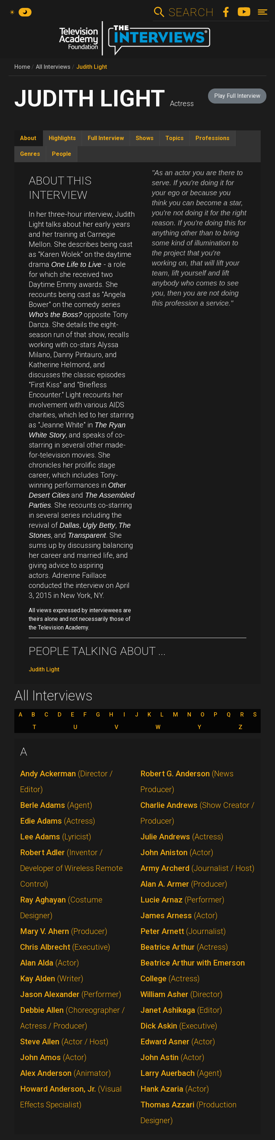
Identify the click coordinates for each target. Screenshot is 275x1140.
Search (191, 12)
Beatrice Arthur (184, 947)
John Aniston (176, 852)
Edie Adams (57, 820)
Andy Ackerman (66, 781)
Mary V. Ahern (63, 931)
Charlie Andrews (197, 813)
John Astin (172, 1057)
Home (22, 66)
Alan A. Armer (183, 884)
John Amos (53, 1057)
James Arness (179, 915)
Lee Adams (55, 836)
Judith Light (91, 66)
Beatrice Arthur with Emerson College (192, 970)
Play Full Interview (237, 95)
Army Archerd (197, 868)
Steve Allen (64, 1041)
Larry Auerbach (181, 1073)
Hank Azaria (174, 1088)
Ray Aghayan (61, 907)
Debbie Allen (72, 1018)
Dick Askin (178, 1025)
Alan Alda (49, 962)
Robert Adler (71, 868)
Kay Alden (51, 978)
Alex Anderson (65, 1073)
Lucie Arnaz (182, 899)
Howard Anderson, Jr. (71, 1096)
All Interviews (53, 66)
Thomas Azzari (188, 1112)
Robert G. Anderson (186, 781)
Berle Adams (56, 805)
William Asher (181, 994)
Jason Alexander (70, 994)
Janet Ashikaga (181, 1010)
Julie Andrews (181, 836)
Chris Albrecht (65, 947)
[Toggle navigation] (262, 12)
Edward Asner (177, 1041)
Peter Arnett (183, 931)
